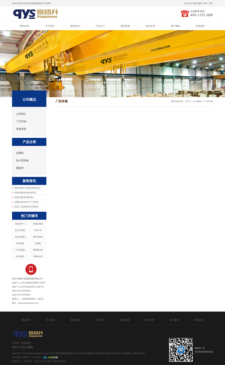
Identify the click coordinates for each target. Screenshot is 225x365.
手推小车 (38, 230)
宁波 (54, 361)
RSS (205, 3)
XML (211, 3)
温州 (50, 361)
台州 (63, 361)
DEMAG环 (38, 256)
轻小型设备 (22, 160)
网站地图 (197, 3)
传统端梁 (20, 243)
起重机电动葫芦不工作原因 (26, 202)
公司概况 (197, 101)
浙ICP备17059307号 (21, 357)
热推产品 (16, 361)
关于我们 (50, 26)
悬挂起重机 (20, 237)
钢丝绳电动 (38, 237)
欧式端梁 (20, 256)
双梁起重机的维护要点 (24, 197)
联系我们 (200, 26)
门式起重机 (20, 250)
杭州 (59, 361)
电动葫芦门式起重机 (121, 353)
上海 (41, 361)
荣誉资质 (21, 129)
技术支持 (150, 26)
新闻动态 (75, 26)
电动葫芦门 (20, 224)
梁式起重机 (107, 353)
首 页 (187, 101)
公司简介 (21, 114)
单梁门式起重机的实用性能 (26, 207)
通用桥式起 (38, 250)
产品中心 (100, 26)
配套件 (20, 168)
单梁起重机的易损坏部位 (25, 192)
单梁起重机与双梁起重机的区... (28, 188)
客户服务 (175, 26)
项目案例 (125, 26)
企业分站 (188, 3)
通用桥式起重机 (94, 353)
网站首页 (24, 26)
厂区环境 (21, 121)
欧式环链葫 (20, 230)
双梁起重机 (38, 224)
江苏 (36, 361)
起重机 (20, 153)
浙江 (45, 361)
